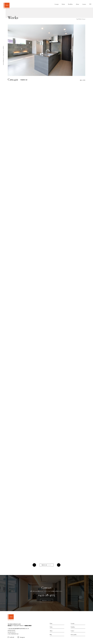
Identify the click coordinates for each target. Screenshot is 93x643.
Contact (84, 4)
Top (77, 19)
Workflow (70, 4)
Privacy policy (74, 634)
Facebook (11, 637)
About (77, 4)
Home (51, 623)
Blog (51, 634)
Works (63, 4)
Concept (57, 4)
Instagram (22, 637)
